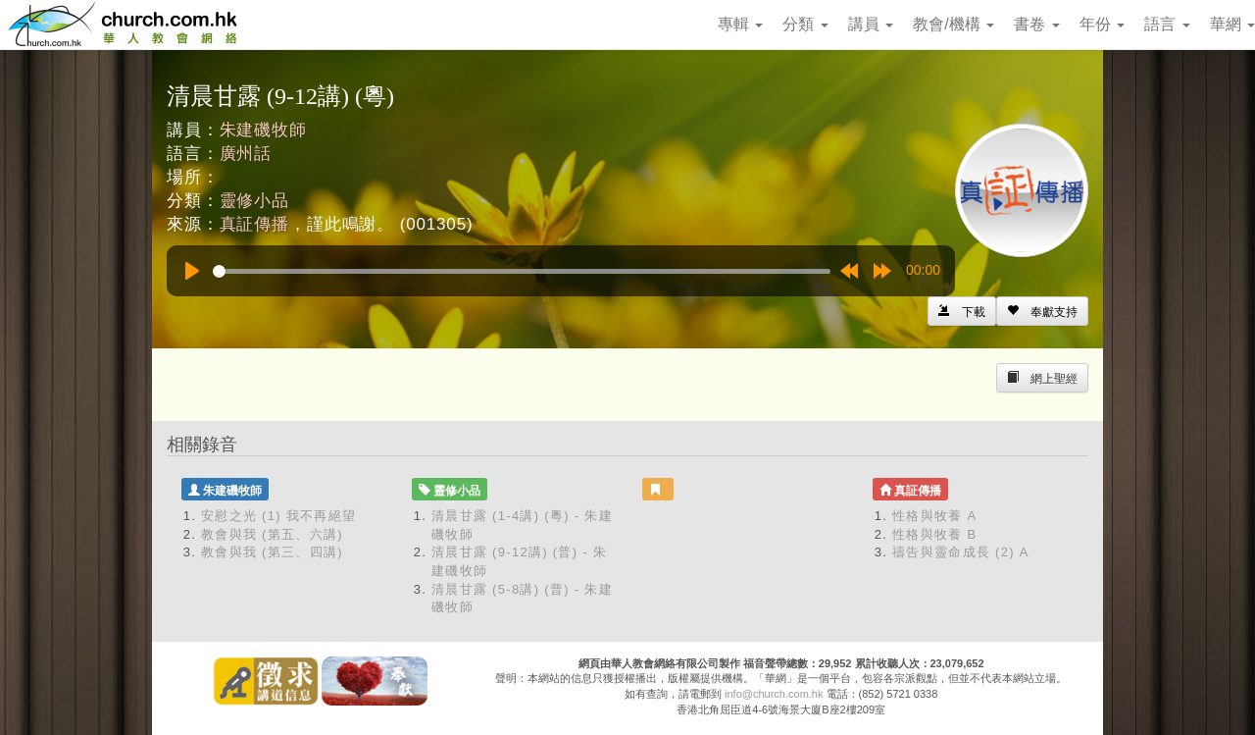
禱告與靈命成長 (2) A (960, 552)
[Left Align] (1042, 311)
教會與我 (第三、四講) (272, 552)
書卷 (1036, 24)
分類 (805, 24)
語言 (1166, 24)
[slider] (521, 271)
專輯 (740, 24)
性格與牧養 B (934, 534)
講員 (870, 24)
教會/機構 (953, 24)
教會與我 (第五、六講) (272, 534)
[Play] (192, 271)
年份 (1102, 24)
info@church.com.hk (774, 694)
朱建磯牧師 (263, 130)
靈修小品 (254, 200)
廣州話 (246, 153)
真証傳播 (254, 224)
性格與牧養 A (934, 515)
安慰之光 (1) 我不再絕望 (278, 515)
